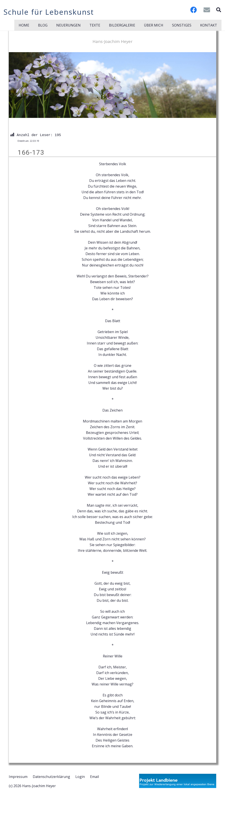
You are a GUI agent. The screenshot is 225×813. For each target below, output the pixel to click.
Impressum (18, 776)
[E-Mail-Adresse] (206, 9)
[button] (218, 9)
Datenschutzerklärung (51, 776)
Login (80, 776)
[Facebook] (193, 9)
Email (94, 776)
